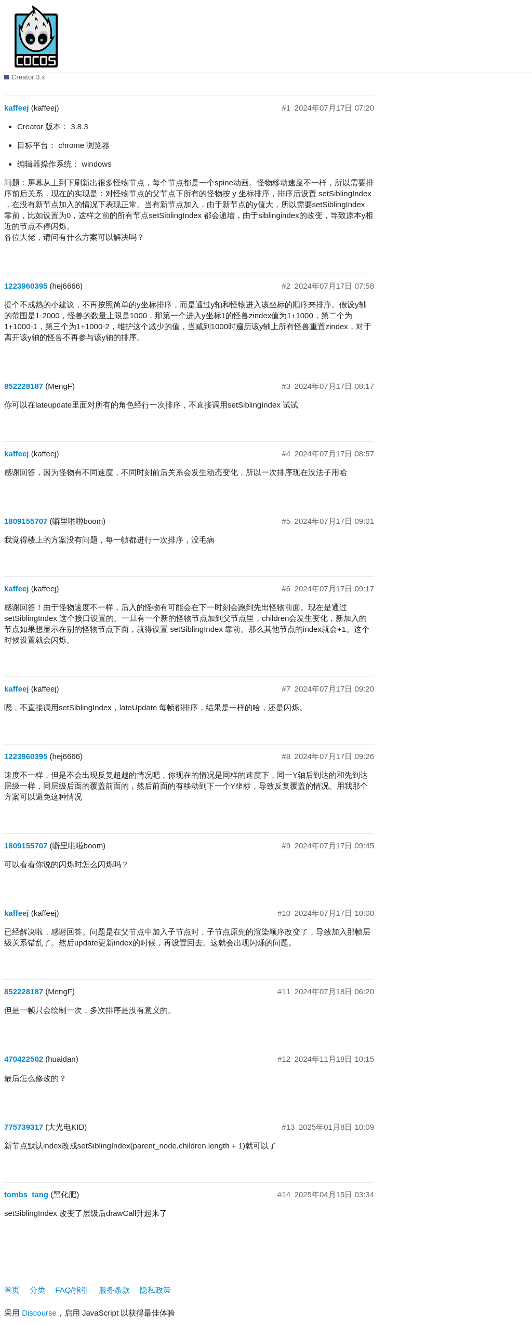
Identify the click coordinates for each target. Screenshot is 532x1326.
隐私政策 (155, 1290)
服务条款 (114, 1290)
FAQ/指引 (71, 1290)
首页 (12, 1290)
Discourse (39, 1312)
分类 (37, 1290)
